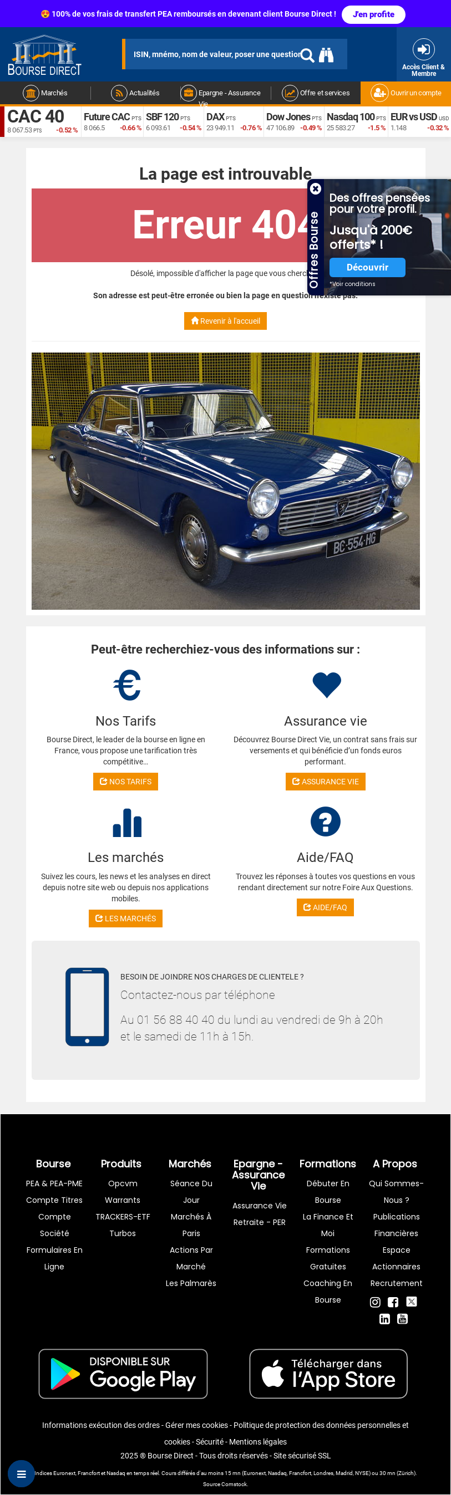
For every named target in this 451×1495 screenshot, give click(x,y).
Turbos (122, 1233)
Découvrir (367, 267)
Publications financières (396, 1225)
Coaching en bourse (327, 1291)
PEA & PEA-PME (54, 1183)
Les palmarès (191, 1283)
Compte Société (54, 1225)
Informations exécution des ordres (101, 1425)
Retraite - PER (260, 1222)
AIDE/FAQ (325, 907)
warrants (122, 1200)
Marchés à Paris (191, 1225)
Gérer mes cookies (196, 1425)
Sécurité (210, 1441)
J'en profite (373, 14)
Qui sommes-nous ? (396, 1192)
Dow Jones (288, 117)
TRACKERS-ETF (122, 1216)
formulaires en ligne (55, 1258)
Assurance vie (259, 1205)
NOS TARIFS (125, 781)
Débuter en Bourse (328, 1192)
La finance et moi (328, 1225)
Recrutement (397, 1283)
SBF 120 (162, 117)
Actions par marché (191, 1258)
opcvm (123, 1183)
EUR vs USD (414, 117)
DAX (215, 117)
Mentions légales (258, 1441)
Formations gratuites (328, 1258)
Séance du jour (191, 1192)
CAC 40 (35, 116)
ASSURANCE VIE (325, 781)
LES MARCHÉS (125, 918)
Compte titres (54, 1200)
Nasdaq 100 (350, 117)
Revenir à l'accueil (225, 321)
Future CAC (107, 117)
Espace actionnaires (396, 1258)
